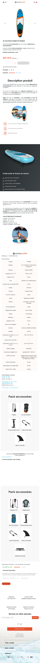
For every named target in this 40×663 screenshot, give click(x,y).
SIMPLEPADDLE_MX (7, 383)
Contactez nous (20, 629)
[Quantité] (12, 63)
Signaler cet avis (24, 578)
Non (18, 578)
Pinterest (13, 70)
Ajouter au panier (23, 63)
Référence (4, 256)
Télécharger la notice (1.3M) (9, 381)
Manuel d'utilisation (7, 457)
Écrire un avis (6, 583)
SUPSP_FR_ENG (6, 377)
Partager (9, 70)
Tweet (11, 70)
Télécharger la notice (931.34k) (10, 387)
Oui (15, 578)
